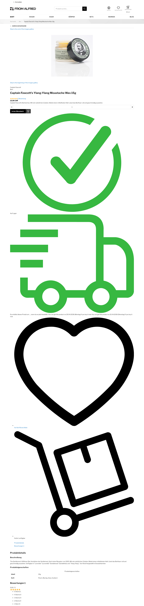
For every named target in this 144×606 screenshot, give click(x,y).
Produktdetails (19, 543)
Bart (12, 17)
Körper (72, 17)
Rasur (31, 17)
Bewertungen (19, 546)
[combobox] (70, 9)
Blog (132, 17)
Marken (111, 17)
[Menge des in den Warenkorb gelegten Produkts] (72, 107)
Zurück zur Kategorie (19, 26)
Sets (91, 17)
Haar (51, 17)
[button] (11, 107)
